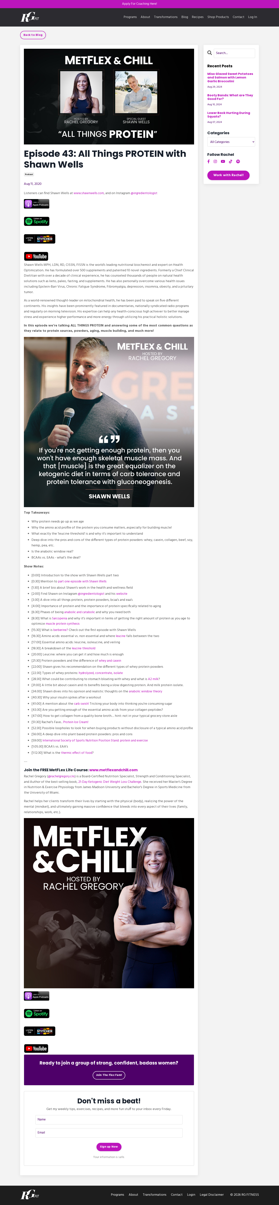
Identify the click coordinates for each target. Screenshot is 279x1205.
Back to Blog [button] (33, 35)
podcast (29, 174)
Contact (238, 17)
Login (191, 1195)
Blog (184, 17)
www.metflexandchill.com (115, 770)
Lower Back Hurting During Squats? (228, 115)
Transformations (166, 17)
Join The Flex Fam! (109, 1075)
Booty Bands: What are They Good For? (230, 97)
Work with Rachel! (228, 176)
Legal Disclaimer (212, 1195)
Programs (130, 17)
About (145, 17)
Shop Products (218, 17)
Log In (252, 17)
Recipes (198, 17)
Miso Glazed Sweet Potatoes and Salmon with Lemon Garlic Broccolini (230, 78)
